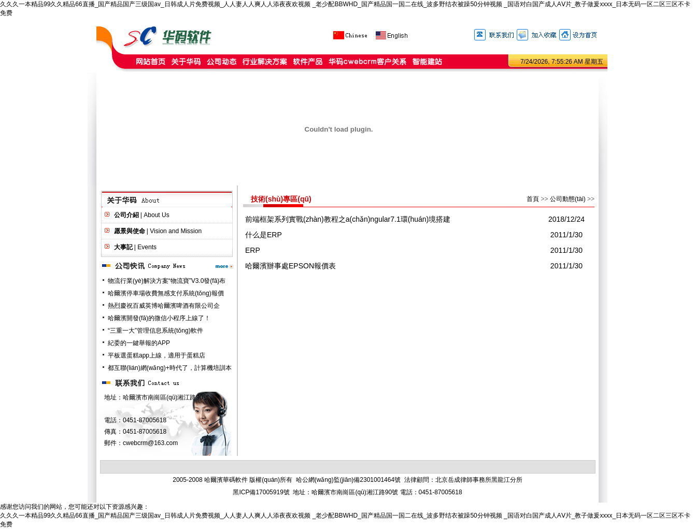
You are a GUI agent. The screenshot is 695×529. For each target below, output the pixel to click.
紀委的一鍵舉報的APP (139, 343)
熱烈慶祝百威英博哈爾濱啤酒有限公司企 (164, 305)
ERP (252, 250)
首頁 (533, 199)
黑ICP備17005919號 (261, 492)
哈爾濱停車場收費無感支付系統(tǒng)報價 (166, 293)
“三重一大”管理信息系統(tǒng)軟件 (155, 330)
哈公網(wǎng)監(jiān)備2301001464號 (348, 479)
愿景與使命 (129, 231)
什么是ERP (263, 235)
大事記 (123, 247)
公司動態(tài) (568, 199)
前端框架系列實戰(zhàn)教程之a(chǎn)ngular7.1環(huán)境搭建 (347, 219)
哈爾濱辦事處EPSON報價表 (290, 266)
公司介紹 (126, 215)
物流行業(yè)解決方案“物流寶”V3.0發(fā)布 (166, 280)
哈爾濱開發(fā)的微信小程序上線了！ (159, 318)
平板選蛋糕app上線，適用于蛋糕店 (156, 355)
